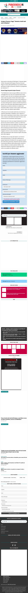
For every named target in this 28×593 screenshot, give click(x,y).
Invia (12, 275)
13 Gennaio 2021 (4, 25)
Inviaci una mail (13, 481)
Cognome (5, 170)
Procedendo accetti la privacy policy (12, 199)
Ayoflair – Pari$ (22, 477)
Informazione (3, 529)
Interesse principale (7, 194)
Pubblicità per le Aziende (4, 531)
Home (2, 524)
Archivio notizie (3, 526)
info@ (7, 581)
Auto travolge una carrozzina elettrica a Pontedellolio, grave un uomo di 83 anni (14, 457)
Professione (5, 184)
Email (4, 175)
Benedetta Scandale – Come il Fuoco (10, 477)
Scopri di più (5, 582)
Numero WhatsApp (6, 179)
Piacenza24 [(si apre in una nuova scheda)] (13, 281)
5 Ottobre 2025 (4, 420)
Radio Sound (8, 281)
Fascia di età (5, 189)
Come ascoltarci (3, 527)
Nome (4, 165)
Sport (10, 17)
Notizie (6, 17)
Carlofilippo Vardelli (11, 25)
